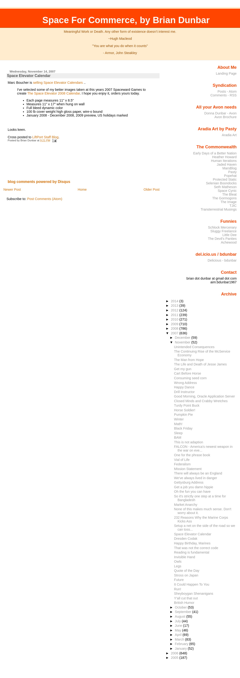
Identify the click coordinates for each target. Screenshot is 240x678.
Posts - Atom (226, 91)
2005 (175, 658)
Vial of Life (182, 460)
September (183, 612)
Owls (178, 561)
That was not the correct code (196, 548)
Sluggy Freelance (223, 231)
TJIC (232, 206)
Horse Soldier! (184, 410)
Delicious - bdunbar (222, 260)
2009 (175, 324)
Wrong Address (185, 383)
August (180, 616)
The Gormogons (224, 198)
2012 (175, 310)
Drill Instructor (184, 392)
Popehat (230, 176)
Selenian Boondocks (221, 183)
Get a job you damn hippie (193, 487)
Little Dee (229, 235)
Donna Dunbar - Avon (220, 113)
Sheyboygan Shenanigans (193, 593)
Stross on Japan (186, 575)
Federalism (182, 464)
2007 (175, 333)
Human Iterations (223, 161)
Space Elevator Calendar (29, 76)
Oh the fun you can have (192, 491)
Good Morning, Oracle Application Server (204, 396)
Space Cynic (227, 191)
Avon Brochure (225, 117)
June (179, 625)
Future (179, 580)
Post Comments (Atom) (44, 199)
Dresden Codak (185, 538)
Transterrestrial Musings (218, 209)
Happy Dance (184, 387)
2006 (175, 653)
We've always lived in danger (195, 478)
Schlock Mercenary (222, 227)
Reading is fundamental (191, 552)
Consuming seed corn (190, 378)
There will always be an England (198, 473)
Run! (177, 589)
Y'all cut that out (186, 598)
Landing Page (226, 73)
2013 (175, 305)
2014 (175, 301)
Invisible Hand (184, 557)
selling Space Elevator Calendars (58, 82)
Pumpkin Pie (183, 414)
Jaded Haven (227, 164)
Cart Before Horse (187, 373)
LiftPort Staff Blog (45, 137)
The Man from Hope (189, 360)
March (180, 639)
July (178, 621)
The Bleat (229, 194)
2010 (175, 319)
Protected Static (224, 179)
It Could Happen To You (191, 584)
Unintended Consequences (194, 347)
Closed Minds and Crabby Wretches (201, 401)
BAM (177, 437)
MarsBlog (229, 168)
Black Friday (183, 428)
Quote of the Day (186, 570)
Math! (178, 424)
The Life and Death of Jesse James (200, 364)
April (179, 635)
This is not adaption (188, 442)
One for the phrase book (192, 455)
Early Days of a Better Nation (214, 153)
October (181, 607)
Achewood (229, 242)
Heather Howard (224, 157)
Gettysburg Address (188, 482)
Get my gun (182, 369)
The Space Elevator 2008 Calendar (53, 93)
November (183, 342)
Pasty (232, 172)
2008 (175, 328)
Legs (177, 566)
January (181, 648)
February (182, 644)
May (178, 630)
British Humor (184, 603)
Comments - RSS (223, 95)
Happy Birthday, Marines (192, 543)
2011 (175, 315)
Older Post (152, 189)
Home (82, 189)
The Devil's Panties (222, 239)
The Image (229, 202)
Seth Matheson (225, 187)
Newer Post (12, 189)
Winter (179, 419)
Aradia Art (229, 135)
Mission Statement (188, 469)
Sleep (178, 433)
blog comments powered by (39, 182)
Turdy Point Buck (186, 405)
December (183, 337)
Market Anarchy (185, 505)
